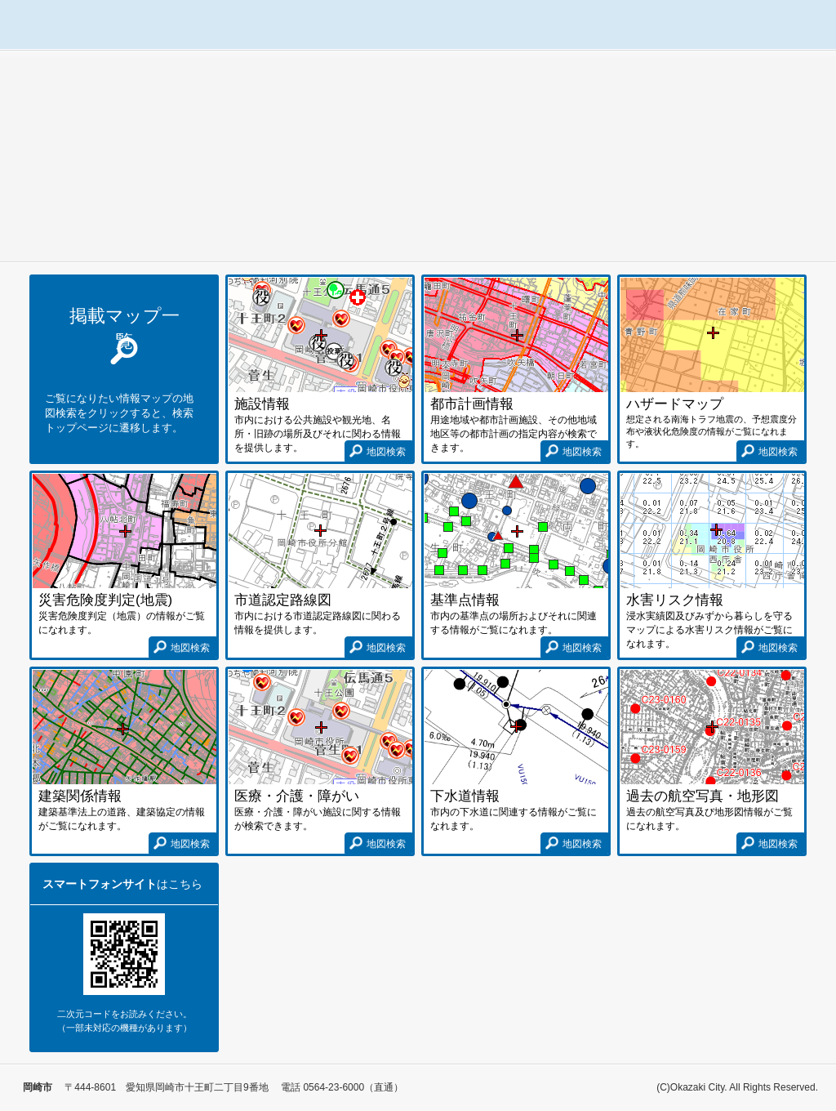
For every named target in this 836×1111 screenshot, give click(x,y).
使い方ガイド (781, 24)
